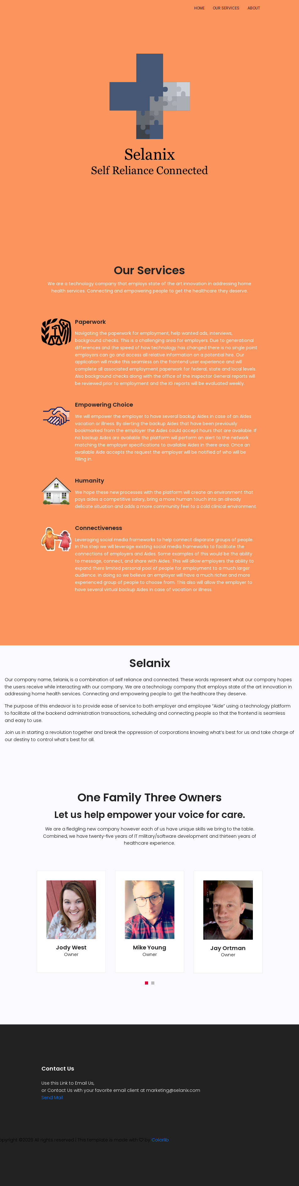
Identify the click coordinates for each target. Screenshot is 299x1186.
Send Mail (52, 1097)
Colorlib (160, 1140)
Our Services (226, 8)
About (254, 8)
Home (199, 8)
